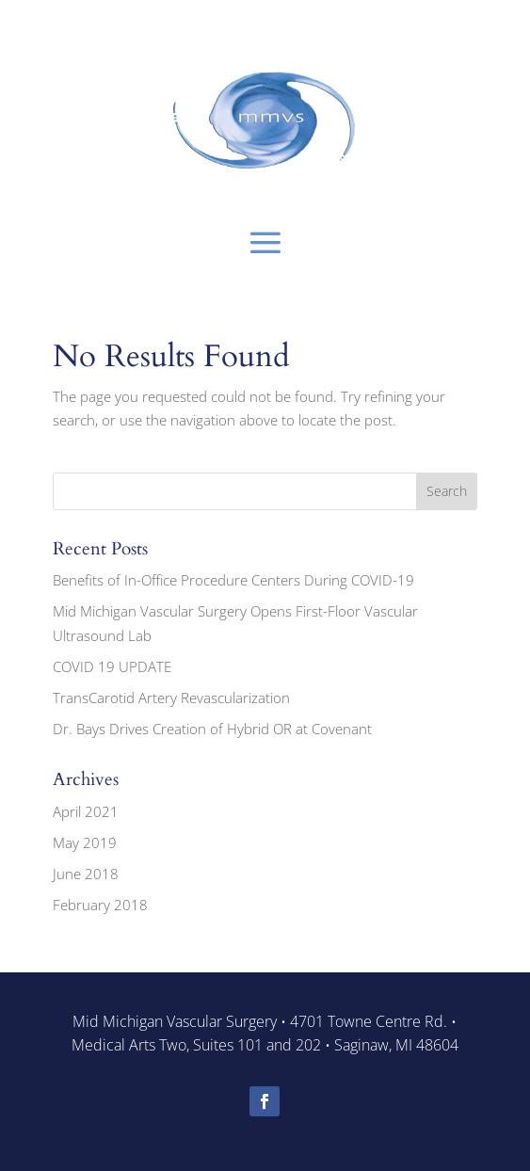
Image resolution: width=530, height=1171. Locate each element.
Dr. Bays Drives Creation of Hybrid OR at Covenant (212, 728)
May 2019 (85, 842)
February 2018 (100, 904)
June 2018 (86, 873)
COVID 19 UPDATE (112, 666)
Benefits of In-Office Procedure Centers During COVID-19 (233, 579)
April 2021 (86, 811)
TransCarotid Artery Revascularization (171, 697)
